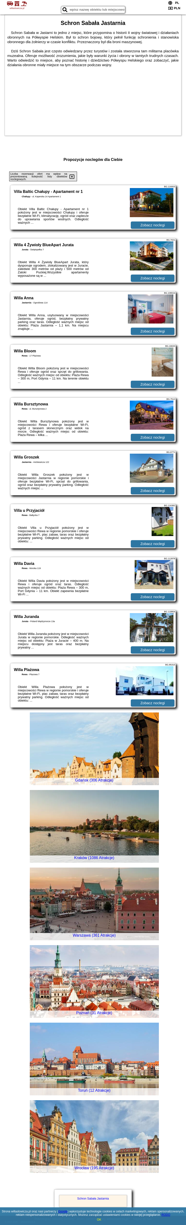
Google (63, 1211)
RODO (166, 1215)
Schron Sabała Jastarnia (93, 1198)
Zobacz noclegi (152, 225)
